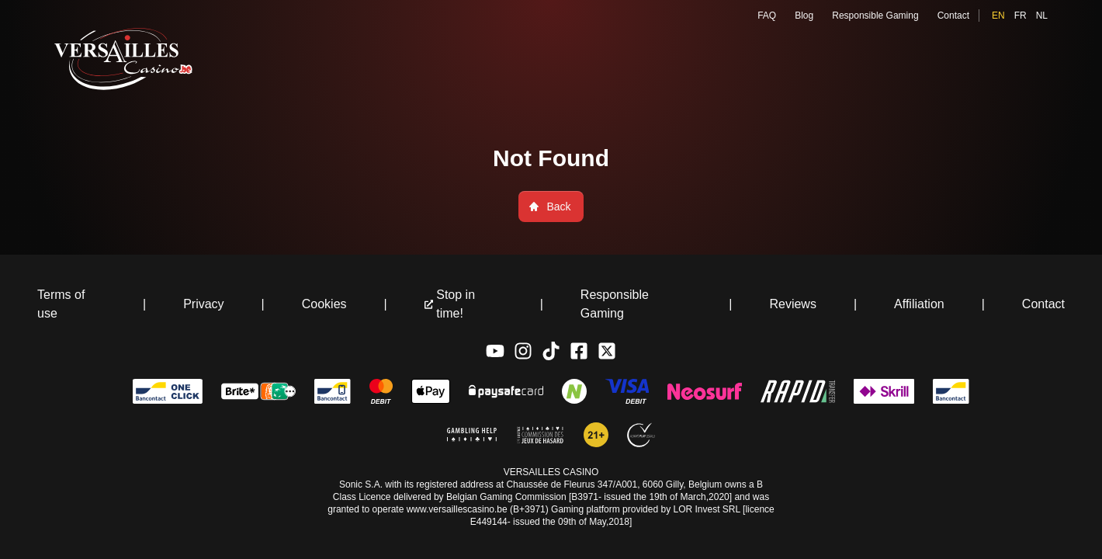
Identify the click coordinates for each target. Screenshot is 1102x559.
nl (1042, 15)
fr (1020, 15)
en (998, 15)
